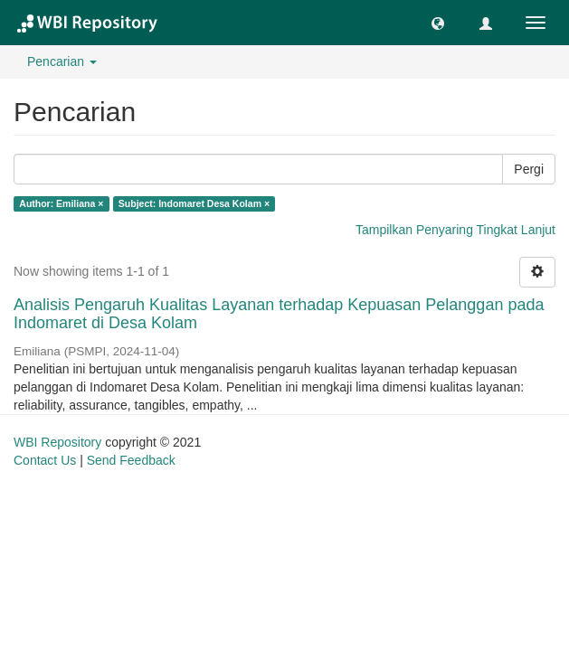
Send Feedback (131, 460)
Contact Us (45, 460)
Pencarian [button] (62, 61)
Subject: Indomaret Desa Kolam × (194, 203)
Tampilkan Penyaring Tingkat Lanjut (455, 229)
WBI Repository (57, 442)
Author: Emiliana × (61, 203)
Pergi (529, 169)
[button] (438, 22)
